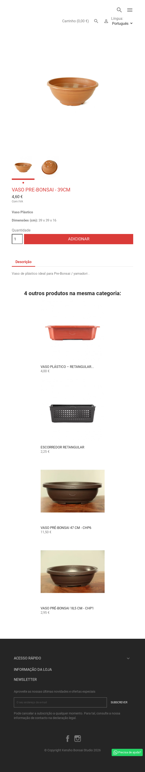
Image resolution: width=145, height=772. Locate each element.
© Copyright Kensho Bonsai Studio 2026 (72, 750)
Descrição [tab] (23, 262)
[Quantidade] (17, 239)
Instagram (77, 738)
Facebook (67, 738)
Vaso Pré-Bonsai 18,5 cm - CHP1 (67, 608)
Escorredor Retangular (62, 447)
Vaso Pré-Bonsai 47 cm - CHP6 (66, 528)
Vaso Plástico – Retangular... (67, 367)
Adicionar (78, 238)
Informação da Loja (33, 669)
